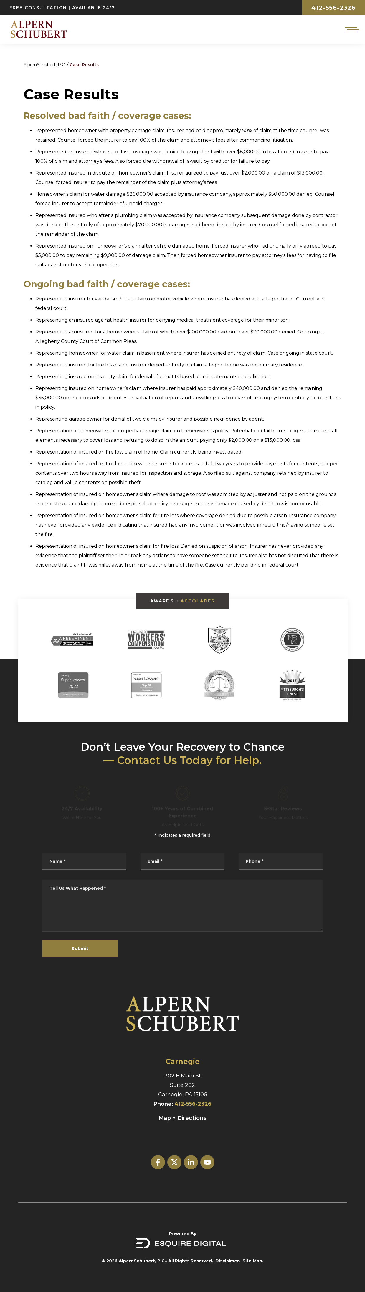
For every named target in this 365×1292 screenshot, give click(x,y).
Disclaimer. (227, 1260)
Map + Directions (182, 1118)
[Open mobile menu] (351, 29)
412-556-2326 (333, 7)
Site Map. (252, 1260)
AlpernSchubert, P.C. (45, 64)
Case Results (84, 64)
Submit (80, 948)
